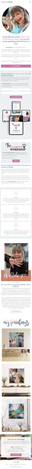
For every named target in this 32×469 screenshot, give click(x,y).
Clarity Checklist (17, 464)
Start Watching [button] (16, 454)
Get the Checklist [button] (16, 97)
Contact (11, 464)
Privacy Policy (23, 464)
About (7, 464)
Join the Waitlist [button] (16, 66)
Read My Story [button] (16, 311)
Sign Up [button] (16, 160)
